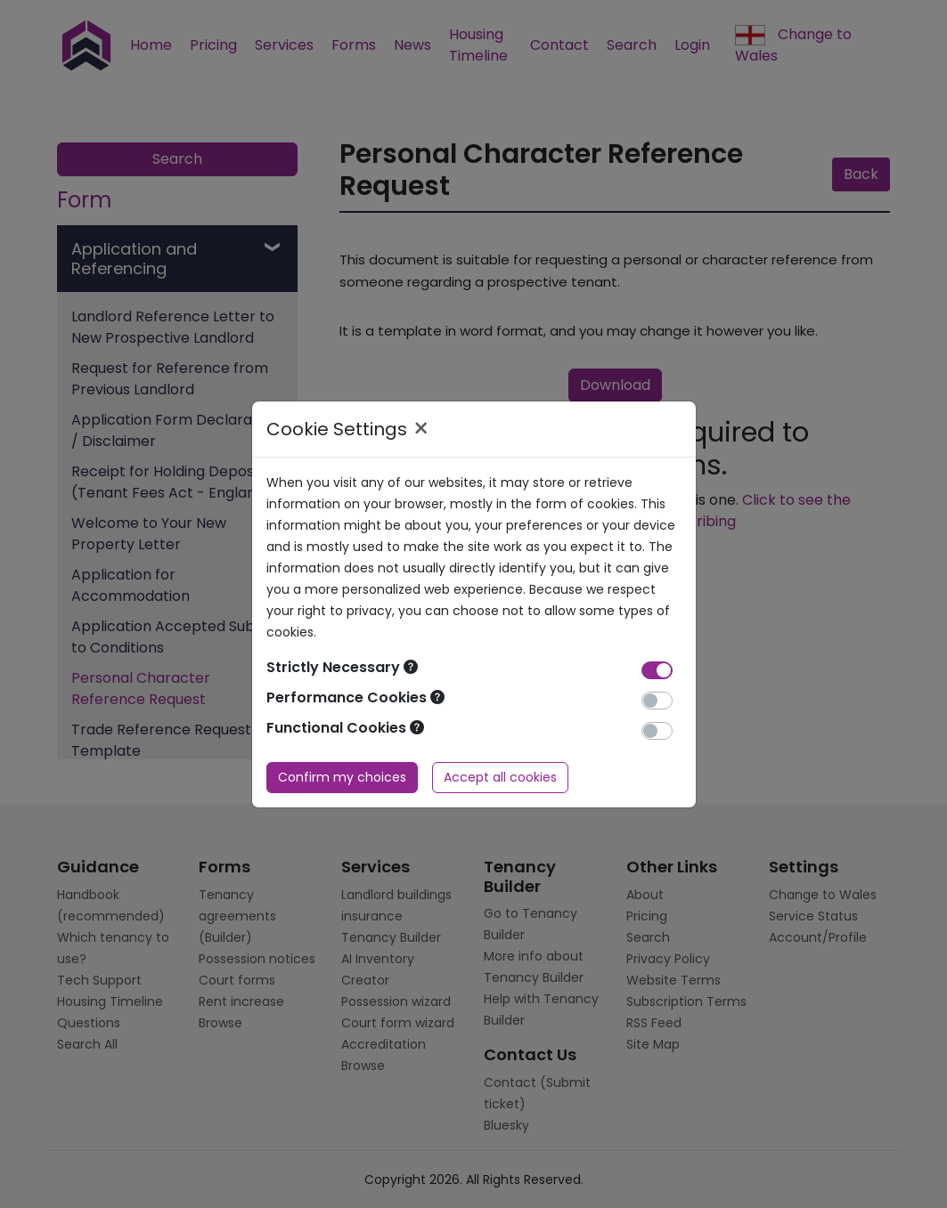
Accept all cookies (500, 777)
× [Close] (420, 429)
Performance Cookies (355, 697)
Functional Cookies (345, 728)
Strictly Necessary (342, 667)
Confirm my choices (342, 777)
